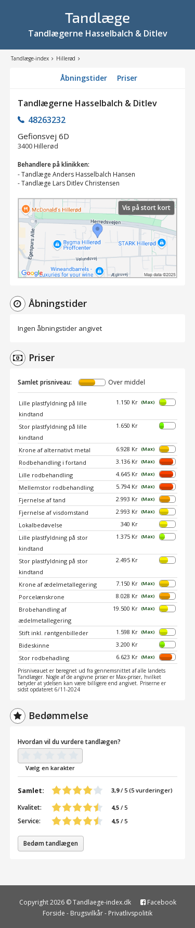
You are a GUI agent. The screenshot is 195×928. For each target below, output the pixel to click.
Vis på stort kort (146, 207)
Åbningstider (83, 78)
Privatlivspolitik (130, 913)
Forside (54, 913)
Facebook (158, 902)
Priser (127, 78)
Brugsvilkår (86, 913)
